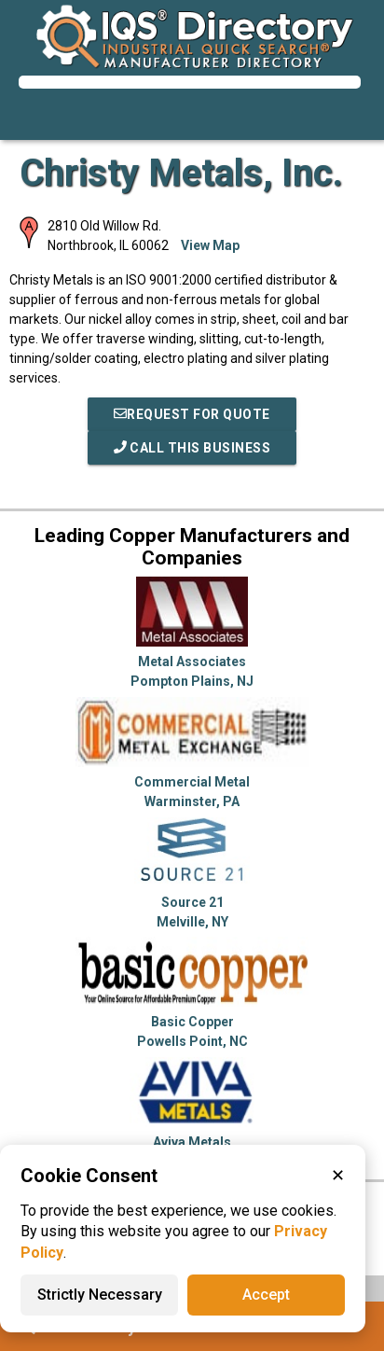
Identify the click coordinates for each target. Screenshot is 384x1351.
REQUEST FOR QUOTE (192, 414)
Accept (266, 1294)
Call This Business (192, 447)
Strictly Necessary (99, 1294)
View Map (210, 245)
